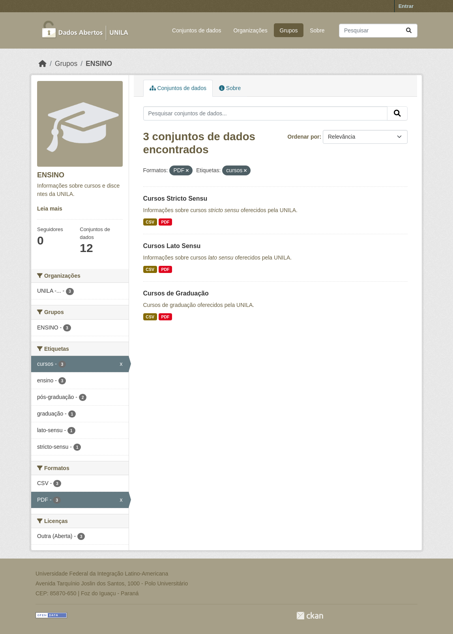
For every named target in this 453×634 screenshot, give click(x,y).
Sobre (317, 30)
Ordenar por (304, 137)
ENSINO (99, 64)
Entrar (406, 6)
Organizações (250, 30)
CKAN (309, 615)
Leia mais (49, 208)
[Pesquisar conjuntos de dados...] (378, 31)
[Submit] (409, 31)
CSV (150, 222)
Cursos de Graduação (176, 293)
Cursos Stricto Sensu (175, 198)
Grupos (289, 30)
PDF (165, 222)
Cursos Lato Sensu (172, 246)
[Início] (43, 64)
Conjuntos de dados (196, 30)
